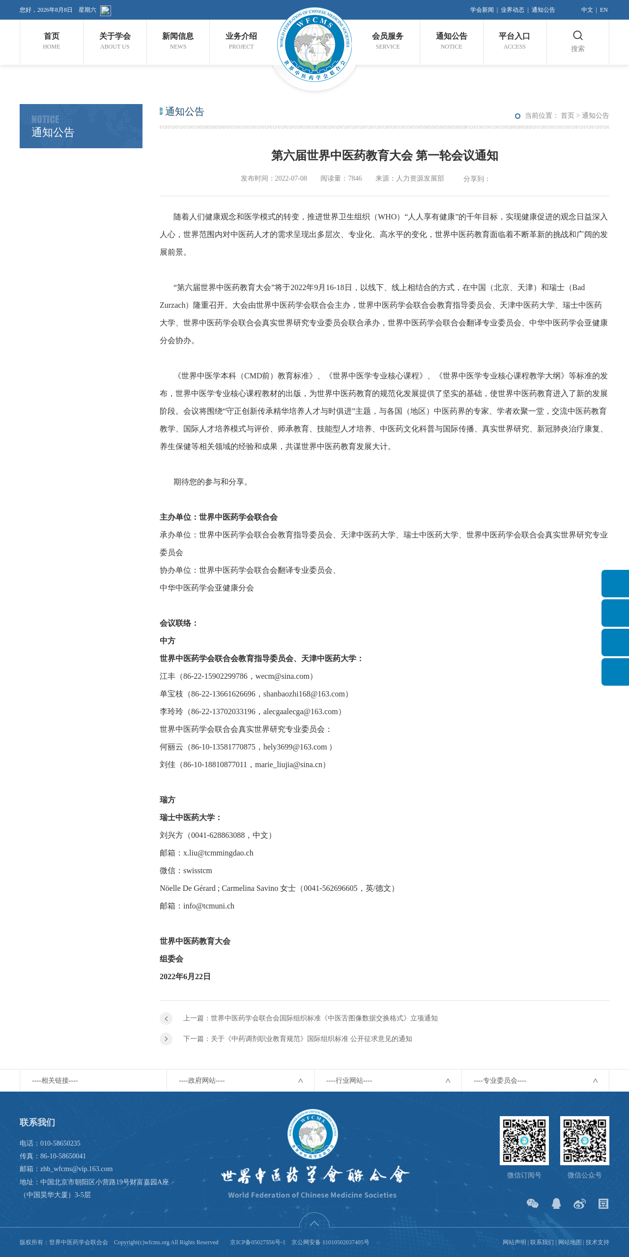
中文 (587, 9)
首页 (567, 115)
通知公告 (543, 9)
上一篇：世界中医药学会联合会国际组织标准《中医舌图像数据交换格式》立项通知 (310, 1018)
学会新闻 (482, 9)
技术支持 (597, 1242)
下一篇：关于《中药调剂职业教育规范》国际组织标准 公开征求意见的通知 (297, 1039)
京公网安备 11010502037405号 (330, 1242)
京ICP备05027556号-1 (258, 1242)
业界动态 (512, 9)
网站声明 (514, 1242)
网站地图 (570, 1242)
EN (604, 9)
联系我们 (542, 1242)
